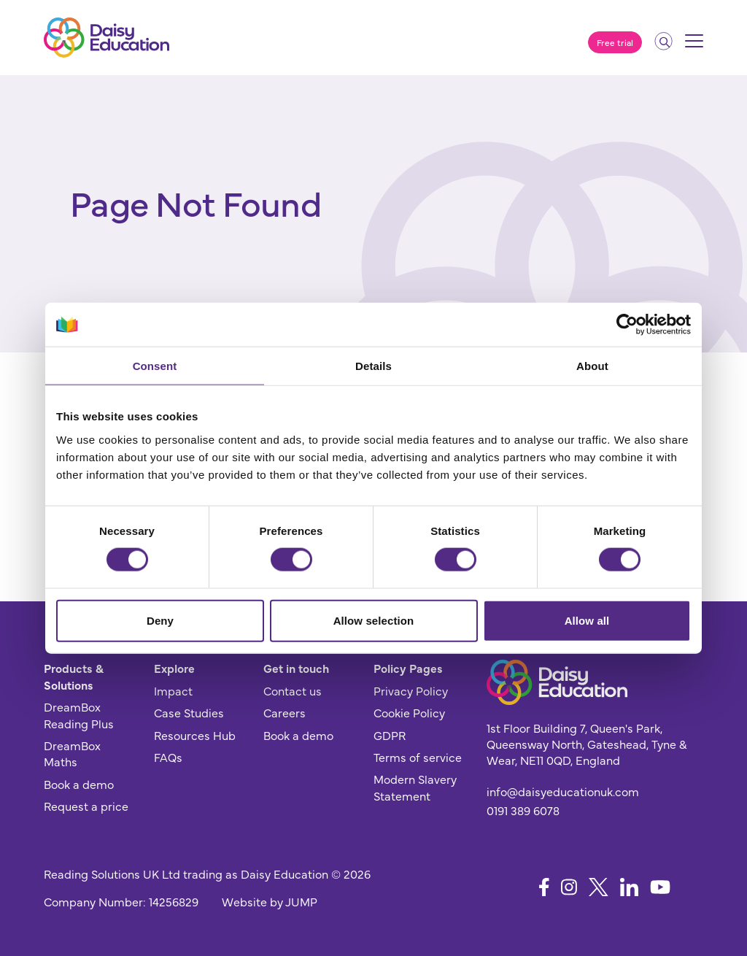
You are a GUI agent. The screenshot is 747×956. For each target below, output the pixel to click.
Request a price (86, 806)
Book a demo (79, 784)
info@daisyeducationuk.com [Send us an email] (563, 791)
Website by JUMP (269, 901)
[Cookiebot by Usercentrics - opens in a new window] (627, 325)
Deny (160, 620)
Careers (284, 712)
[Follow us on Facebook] (544, 887)
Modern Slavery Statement (415, 787)
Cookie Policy (409, 712)
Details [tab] (373, 366)
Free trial (615, 42)
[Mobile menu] (694, 46)
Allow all (587, 620)
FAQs (168, 757)
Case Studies (189, 712)
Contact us (292, 690)
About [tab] (592, 366)
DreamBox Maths (72, 753)
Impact (173, 690)
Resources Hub (195, 735)
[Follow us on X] (598, 887)
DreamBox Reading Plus (79, 714)
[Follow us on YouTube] (660, 887)
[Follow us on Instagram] (569, 887)
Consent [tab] (155, 366)
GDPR (390, 735)
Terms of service (418, 757)
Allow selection (373, 620)
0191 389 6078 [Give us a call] (523, 810)
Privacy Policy (411, 690)
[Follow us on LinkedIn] (629, 887)
